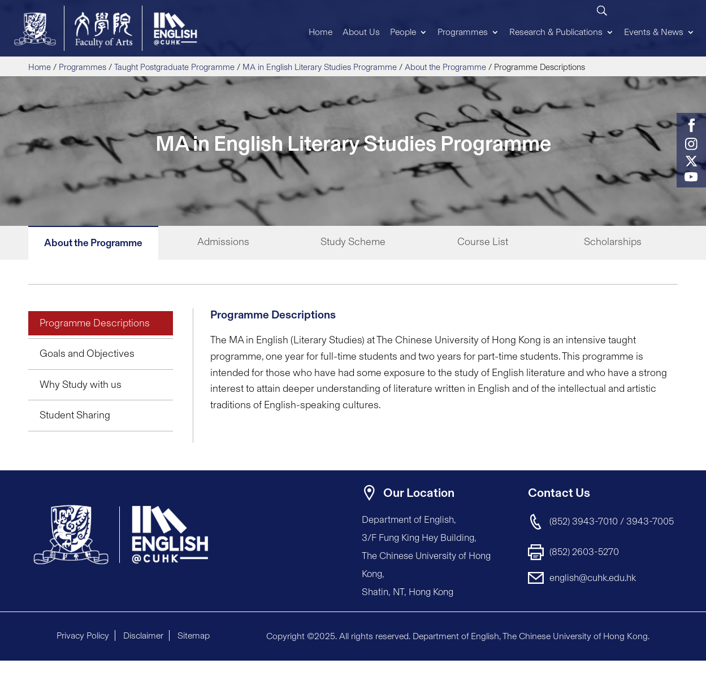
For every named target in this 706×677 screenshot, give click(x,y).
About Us (361, 32)
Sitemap (193, 635)
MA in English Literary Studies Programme (319, 67)
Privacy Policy (83, 635)
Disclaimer (143, 635)
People (403, 32)
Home (320, 32)
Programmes (463, 32)
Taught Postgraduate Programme (174, 67)
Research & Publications (556, 32)
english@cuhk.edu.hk (592, 577)
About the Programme (445, 67)
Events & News (653, 32)
